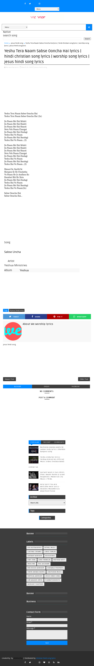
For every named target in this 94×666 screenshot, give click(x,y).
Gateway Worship (35, 556)
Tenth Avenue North (36, 572)
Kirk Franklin (45, 560)
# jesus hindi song (17, 310)
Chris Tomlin (50, 552)
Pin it (58, 316)
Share (36, 316)
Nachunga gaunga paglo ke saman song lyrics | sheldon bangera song (52, 449)
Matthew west (59, 560)
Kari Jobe (32, 560)
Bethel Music (50, 548)
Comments (59, 442)
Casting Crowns (34, 552)
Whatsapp (79, 316)
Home (6, 43)
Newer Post (9, 379)
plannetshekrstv (52, 580)
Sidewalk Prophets (55, 568)
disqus (46, 386)
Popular (34, 442)
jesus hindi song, (41, 67)
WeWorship (18, 658)
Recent (47, 442)
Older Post (84, 379)
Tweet (14, 316)
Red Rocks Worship (36, 568)
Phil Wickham (43, 564)
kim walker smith (35, 580)
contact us (33, 467)
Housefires (50, 556)
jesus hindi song (17, 43)
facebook (75, 386)
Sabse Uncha (12, 252)
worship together (35, 584)
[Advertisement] (47, 89)
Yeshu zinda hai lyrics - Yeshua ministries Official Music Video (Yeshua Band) (52, 459)
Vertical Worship (35, 576)
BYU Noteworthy (34, 548)
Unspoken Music (55, 572)
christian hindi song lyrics (46, 658)
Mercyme (31, 564)
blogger (17, 386)
